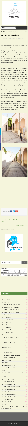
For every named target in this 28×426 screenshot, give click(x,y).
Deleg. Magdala (6, 327)
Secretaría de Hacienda (9, 391)
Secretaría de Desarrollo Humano (11, 386)
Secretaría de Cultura (8, 381)
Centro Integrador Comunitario (11, 304)
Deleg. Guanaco (6, 322)
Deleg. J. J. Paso (7, 324)
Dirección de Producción (9, 345)
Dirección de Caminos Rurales (10, 337)
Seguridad (5, 404)
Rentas (4, 376)
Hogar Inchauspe (7, 352)
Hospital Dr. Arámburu (8, 357)
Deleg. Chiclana (6, 317)
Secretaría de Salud (8, 399)
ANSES (4, 297)
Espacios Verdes (7, 347)
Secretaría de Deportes (9, 384)
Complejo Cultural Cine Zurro (10, 309)
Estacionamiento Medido (9, 350)
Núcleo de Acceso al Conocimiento (12, 367)
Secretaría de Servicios (9, 401)
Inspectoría (5, 362)
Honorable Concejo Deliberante (11, 355)
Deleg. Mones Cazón (8, 330)
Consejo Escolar (15, 38)
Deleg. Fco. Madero (7, 319)
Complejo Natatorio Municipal (10, 312)
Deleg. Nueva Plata (7, 332)
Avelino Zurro (6, 299)
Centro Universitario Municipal (10, 307)
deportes (4, 335)
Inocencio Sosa (6, 360)
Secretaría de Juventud (9, 394)
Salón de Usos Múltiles (8, 379)
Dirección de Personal (8, 342)
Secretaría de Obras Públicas (12, 40)
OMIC (3, 370)
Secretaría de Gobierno (8, 389)
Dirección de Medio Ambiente (10, 340)
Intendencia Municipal (8, 365)
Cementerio (5, 302)
